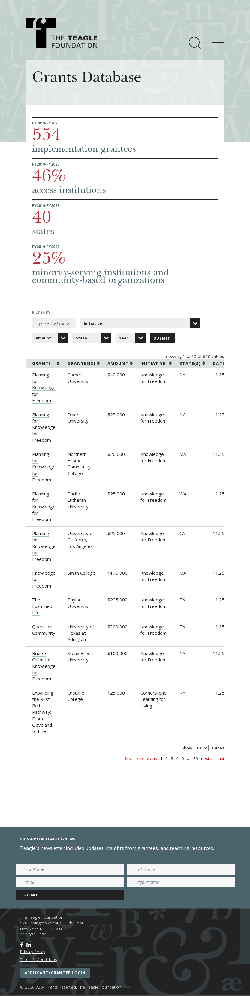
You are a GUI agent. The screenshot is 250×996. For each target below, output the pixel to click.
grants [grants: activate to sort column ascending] (41, 363)
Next (205, 758)
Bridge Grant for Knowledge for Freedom (44, 666)
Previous (148, 758)
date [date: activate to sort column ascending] (219, 363)
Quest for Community (43, 630)
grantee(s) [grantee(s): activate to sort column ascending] (82, 363)
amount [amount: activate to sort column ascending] (117, 363)
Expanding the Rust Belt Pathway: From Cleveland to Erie (42, 712)
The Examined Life (42, 606)
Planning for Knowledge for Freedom (44, 387)
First (128, 758)
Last (221, 758)
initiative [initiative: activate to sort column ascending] (153, 363)
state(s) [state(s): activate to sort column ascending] (190, 363)
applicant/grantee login (55, 972)
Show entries (203, 748)
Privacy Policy (32, 951)
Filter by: (42, 312)
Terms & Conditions (38, 959)
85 (195, 758)
